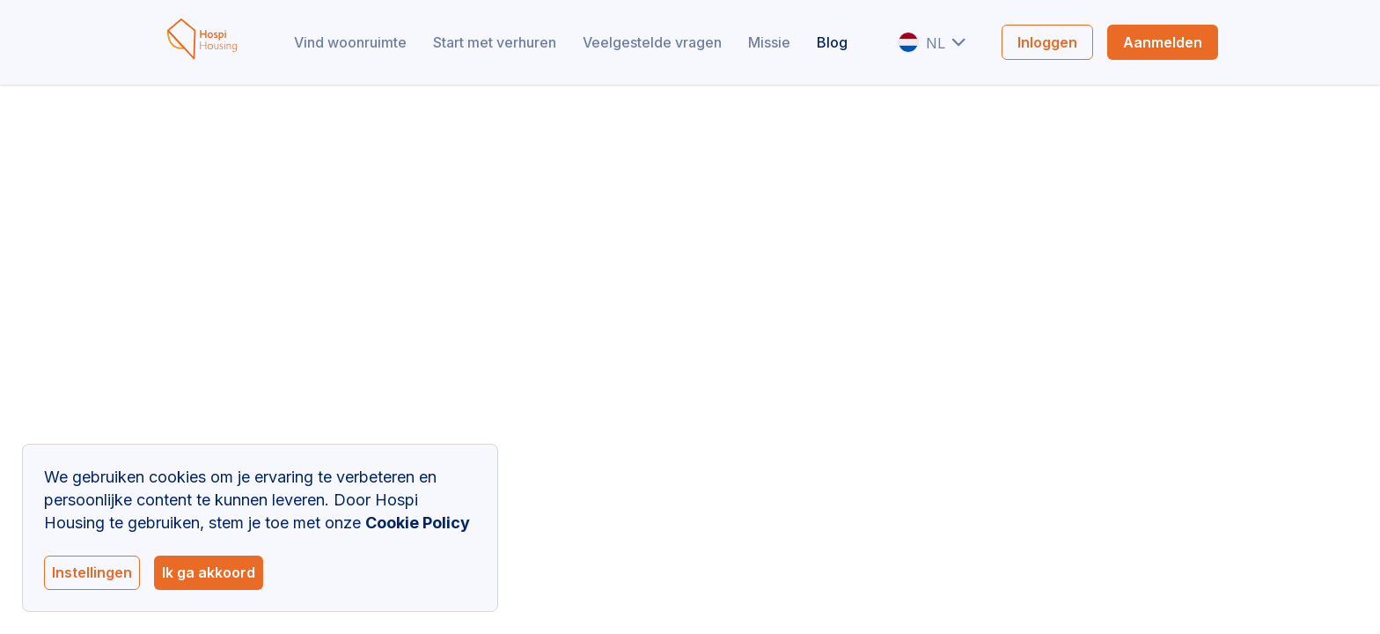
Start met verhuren (494, 42)
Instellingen (92, 572)
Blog (832, 42)
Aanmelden (1162, 42)
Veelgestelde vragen (652, 42)
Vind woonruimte (350, 42)
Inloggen (1047, 42)
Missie (769, 42)
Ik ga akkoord (208, 572)
